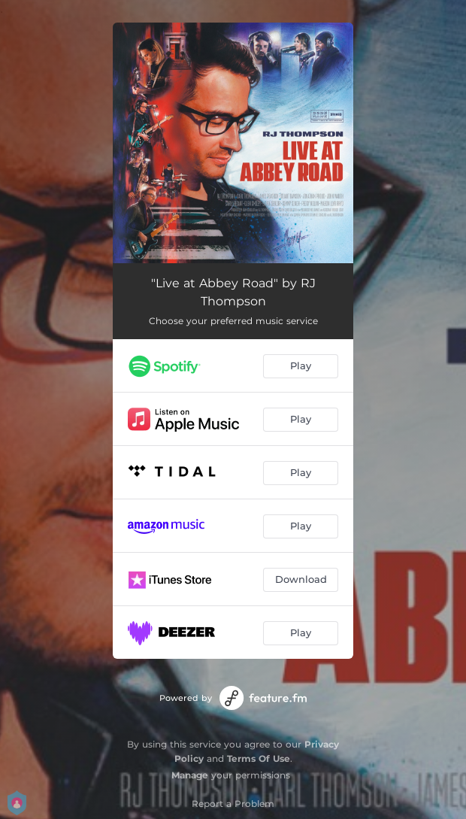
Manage (189, 775)
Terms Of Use (258, 758)
